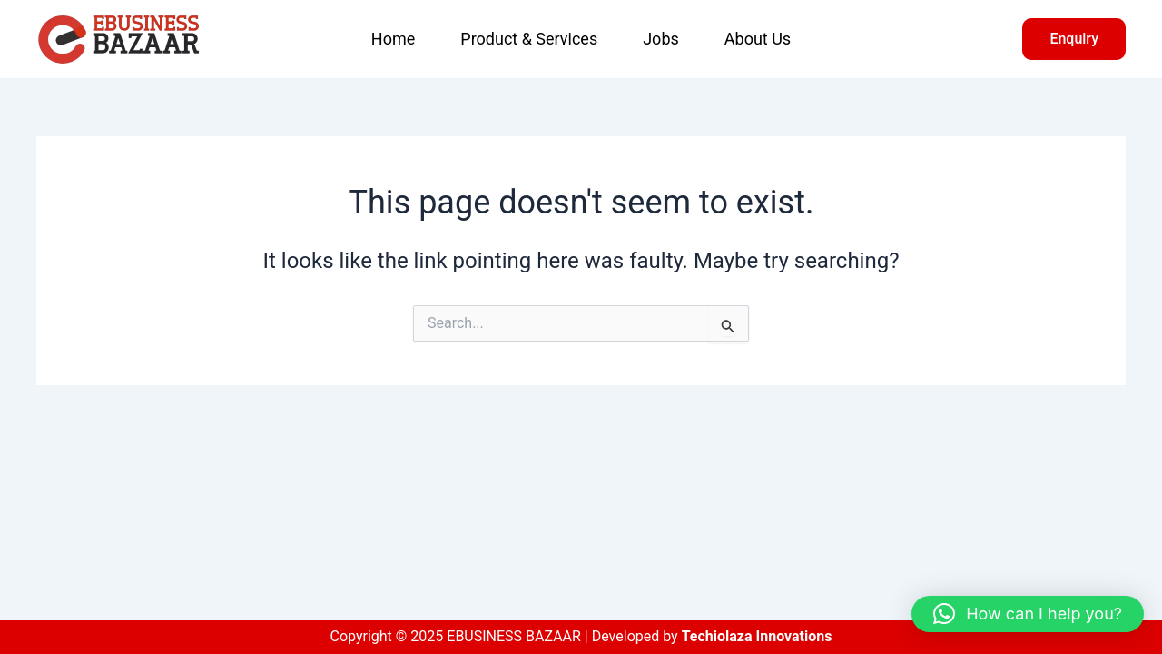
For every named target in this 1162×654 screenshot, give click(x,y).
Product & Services (528, 38)
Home (393, 38)
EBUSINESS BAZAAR (252, 39)
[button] (1074, 39)
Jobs (661, 38)
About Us (757, 38)
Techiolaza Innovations (757, 636)
